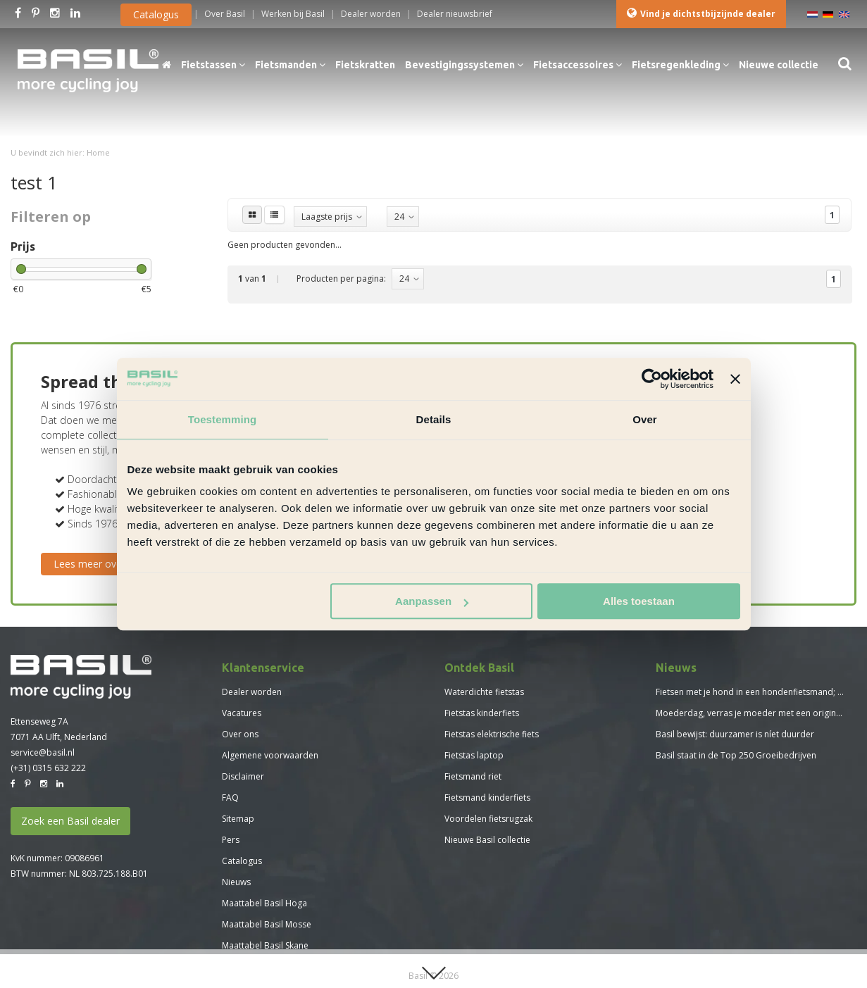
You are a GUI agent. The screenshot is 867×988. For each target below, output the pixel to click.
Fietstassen (213, 64)
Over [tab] (644, 419)
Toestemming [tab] (222, 419)
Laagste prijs (326, 217)
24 (399, 217)
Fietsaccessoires (577, 64)
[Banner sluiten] (735, 379)
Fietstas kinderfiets (481, 713)
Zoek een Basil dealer (70, 820)
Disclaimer (243, 776)
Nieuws (236, 882)
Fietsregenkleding (680, 64)
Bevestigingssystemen (464, 64)
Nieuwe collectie (778, 64)
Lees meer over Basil (102, 563)
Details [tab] (433, 419)
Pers (230, 840)
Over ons (240, 734)
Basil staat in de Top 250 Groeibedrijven (736, 755)
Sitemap (238, 819)
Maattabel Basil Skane (265, 945)
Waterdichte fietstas (484, 692)
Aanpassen (431, 601)
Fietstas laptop (474, 755)
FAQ (230, 797)
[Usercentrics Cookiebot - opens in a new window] (651, 378)
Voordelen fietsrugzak (488, 819)
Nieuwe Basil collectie (487, 840)
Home (98, 152)
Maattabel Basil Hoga (264, 903)
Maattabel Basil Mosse (266, 924)
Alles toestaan (639, 601)
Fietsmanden (290, 64)
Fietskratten (365, 64)
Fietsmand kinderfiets (487, 797)
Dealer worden (252, 692)
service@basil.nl (43, 752)
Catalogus (156, 14)
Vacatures (241, 713)
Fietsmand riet (472, 776)
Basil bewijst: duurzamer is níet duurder (735, 734)
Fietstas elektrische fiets (491, 734)
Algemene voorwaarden (270, 755)
